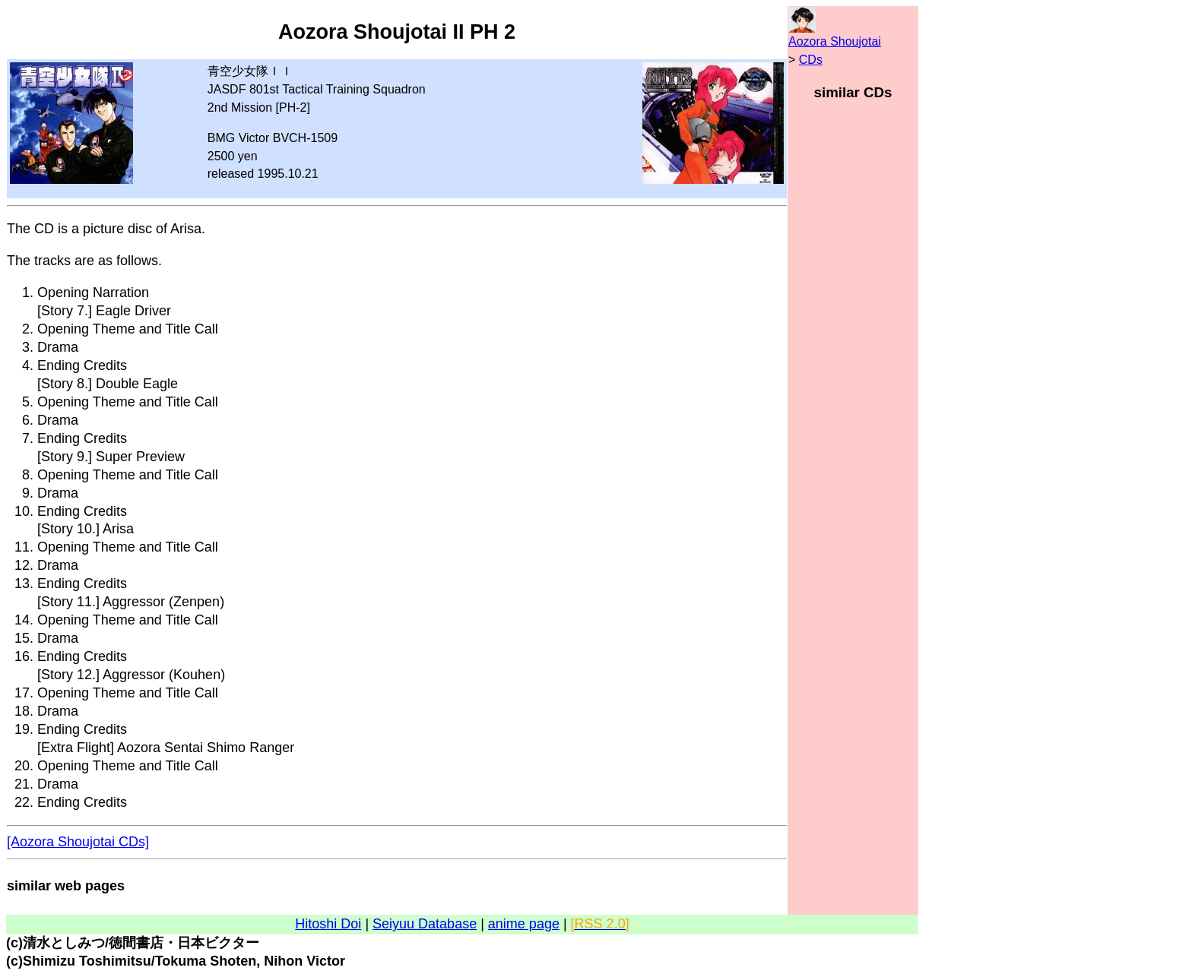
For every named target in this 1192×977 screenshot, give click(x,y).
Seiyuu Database (424, 923)
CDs (811, 59)
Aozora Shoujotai (834, 41)
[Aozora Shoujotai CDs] (78, 841)
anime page (524, 923)
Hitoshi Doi (328, 923)
